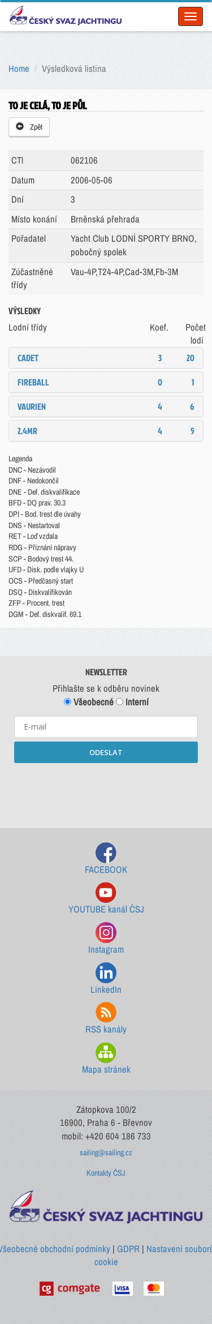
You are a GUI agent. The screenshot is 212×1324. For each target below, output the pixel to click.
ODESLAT (106, 752)
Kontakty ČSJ (106, 1173)
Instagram (106, 938)
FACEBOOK (106, 859)
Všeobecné (89, 702)
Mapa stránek (106, 1059)
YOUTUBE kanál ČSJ (106, 898)
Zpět (29, 127)
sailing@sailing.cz (106, 1152)
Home (18, 68)
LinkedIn (106, 979)
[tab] (106, 358)
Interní (132, 702)
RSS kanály (106, 1018)
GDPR (128, 1248)
